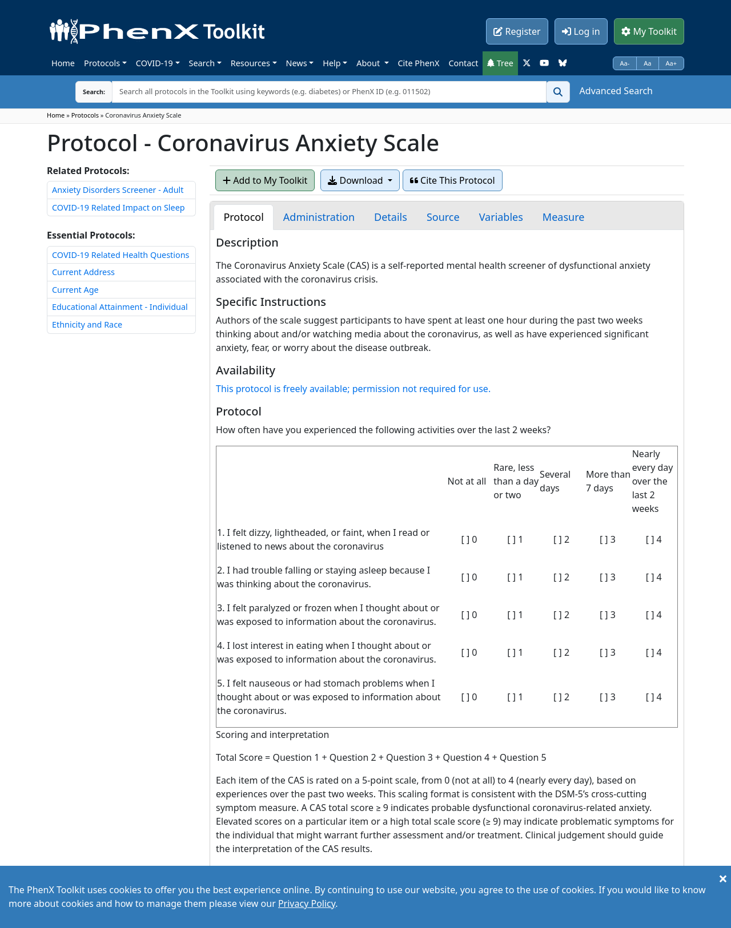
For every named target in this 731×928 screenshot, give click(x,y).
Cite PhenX (419, 63)
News (296, 63)
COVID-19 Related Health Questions (120, 254)
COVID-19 (154, 63)
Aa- (625, 63)
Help (331, 63)
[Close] (723, 878)
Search (202, 63)
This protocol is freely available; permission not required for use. (353, 388)
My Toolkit (649, 31)
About (369, 63)
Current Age (75, 289)
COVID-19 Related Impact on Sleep (118, 207)
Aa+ (671, 63)
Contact (463, 63)
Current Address (83, 272)
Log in (581, 31)
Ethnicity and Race (87, 324)
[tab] (243, 217)
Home (63, 63)
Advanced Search (616, 90)
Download (356, 180)
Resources (250, 63)
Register (516, 31)
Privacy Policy (306, 903)
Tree (500, 63)
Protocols (102, 63)
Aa (647, 63)
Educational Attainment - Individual (120, 306)
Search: (85, 91)
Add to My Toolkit (265, 180)
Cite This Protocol (452, 180)
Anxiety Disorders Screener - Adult (117, 189)
